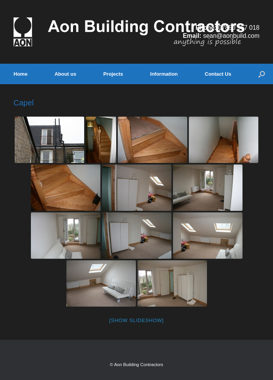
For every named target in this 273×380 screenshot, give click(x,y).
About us (65, 74)
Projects (113, 74)
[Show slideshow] (136, 320)
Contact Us (218, 74)
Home (20, 74)
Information (164, 74)
